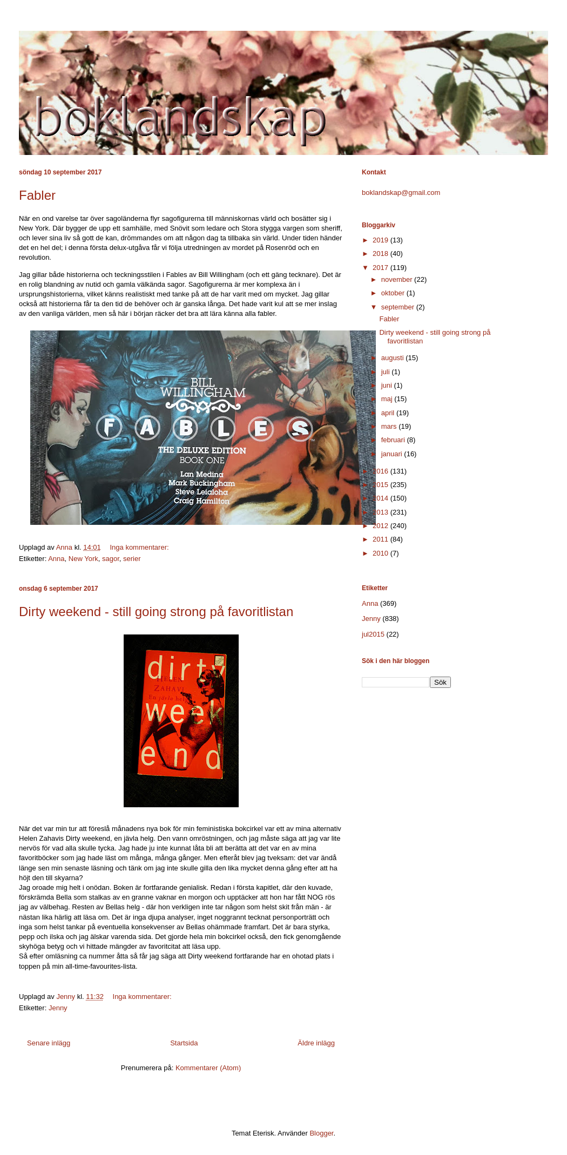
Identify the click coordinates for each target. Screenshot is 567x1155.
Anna (56, 559)
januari (392, 454)
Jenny (58, 1008)
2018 (381, 253)
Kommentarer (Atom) (208, 1068)
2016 (381, 471)
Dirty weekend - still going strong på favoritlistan (156, 611)
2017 (381, 268)
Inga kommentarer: (140, 547)
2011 (381, 539)
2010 (381, 553)
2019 (381, 240)
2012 (381, 526)
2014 (381, 498)
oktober (394, 293)
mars (390, 426)
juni (387, 385)
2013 (381, 512)
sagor (110, 559)
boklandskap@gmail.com (401, 192)
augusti (393, 358)
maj (388, 399)
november (397, 279)
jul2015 (373, 634)
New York (83, 559)
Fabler (37, 195)
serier (132, 559)
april (388, 413)
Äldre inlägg (316, 1043)
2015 (381, 485)
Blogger (321, 1133)
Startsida (184, 1043)
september (398, 307)
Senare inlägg (48, 1043)
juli (386, 372)
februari (394, 440)
